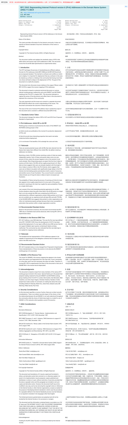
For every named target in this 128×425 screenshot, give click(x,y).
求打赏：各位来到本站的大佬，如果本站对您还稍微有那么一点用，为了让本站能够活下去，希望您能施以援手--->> (44, 2)
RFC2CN (4, 2)
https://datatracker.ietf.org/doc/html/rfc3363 (37, 12)
